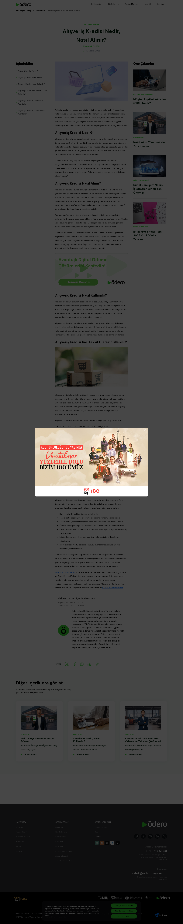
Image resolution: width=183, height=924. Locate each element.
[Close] (144, 430)
